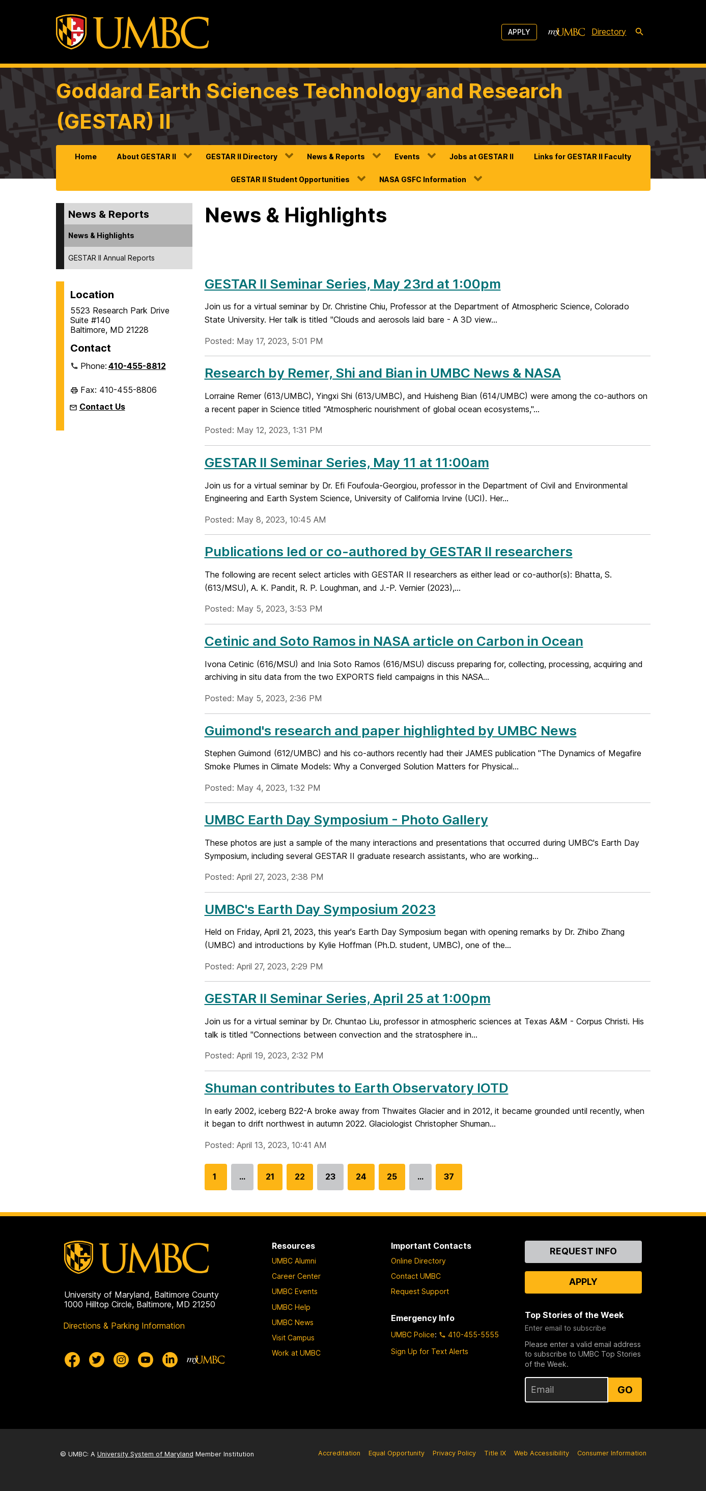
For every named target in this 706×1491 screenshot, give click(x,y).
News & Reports (336, 156)
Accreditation (339, 1453)
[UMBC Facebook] (72, 1360)
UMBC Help (291, 1307)
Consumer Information (611, 1453)
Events (407, 156)
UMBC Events (295, 1291)
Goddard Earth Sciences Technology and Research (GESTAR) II (309, 106)
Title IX (495, 1453)
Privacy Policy (454, 1453)
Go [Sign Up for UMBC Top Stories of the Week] (625, 1390)
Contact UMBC (416, 1276)
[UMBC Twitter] (97, 1360)
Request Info (583, 1251)
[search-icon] (639, 32)
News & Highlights (101, 235)
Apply (519, 31)
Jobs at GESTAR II (481, 156)
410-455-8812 (137, 366)
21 (270, 1180)
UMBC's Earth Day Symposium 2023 (320, 909)
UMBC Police (413, 1334)
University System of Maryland (145, 1454)
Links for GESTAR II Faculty (582, 156)
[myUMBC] (566, 32)
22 (300, 1180)
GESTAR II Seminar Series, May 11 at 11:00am (347, 462)
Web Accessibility (541, 1453)
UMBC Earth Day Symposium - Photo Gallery (346, 819)
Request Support (420, 1291)
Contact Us (102, 407)
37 (449, 1180)
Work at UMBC (296, 1353)
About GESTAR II (146, 156)
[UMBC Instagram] (121, 1360)
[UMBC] (132, 31)
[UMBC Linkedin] (170, 1360)
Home (86, 156)
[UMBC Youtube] (145, 1360)
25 (392, 1180)
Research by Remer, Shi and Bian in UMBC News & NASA (383, 373)
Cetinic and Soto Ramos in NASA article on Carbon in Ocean (394, 641)
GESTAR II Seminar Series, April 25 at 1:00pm (348, 998)
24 (361, 1180)
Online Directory (418, 1260)
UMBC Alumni (294, 1260)
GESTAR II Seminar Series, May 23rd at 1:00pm (353, 284)
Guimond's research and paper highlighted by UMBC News (391, 730)
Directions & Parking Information (124, 1326)
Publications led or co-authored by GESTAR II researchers (389, 551)
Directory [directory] (609, 31)
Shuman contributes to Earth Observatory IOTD (357, 1088)
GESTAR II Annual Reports (111, 257)
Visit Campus (293, 1337)
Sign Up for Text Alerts (429, 1351)
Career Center (296, 1276)
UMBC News (293, 1322)
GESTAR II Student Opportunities (290, 179)
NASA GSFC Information (422, 179)
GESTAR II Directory (241, 156)
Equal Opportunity (397, 1453)
